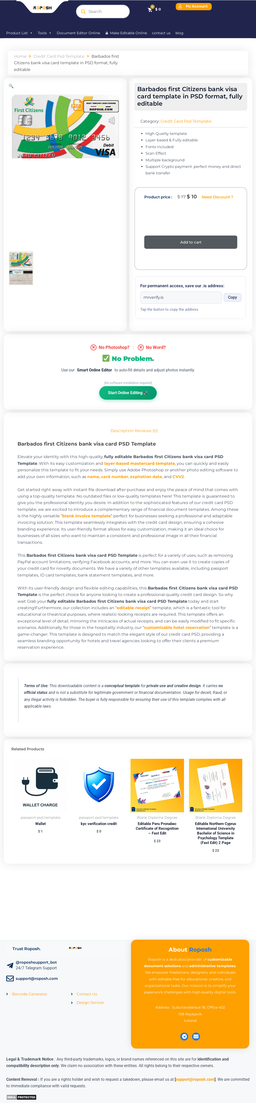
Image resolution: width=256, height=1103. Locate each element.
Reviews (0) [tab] (146, 430)
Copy (232, 297)
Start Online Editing (128, 392)
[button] (11, 86)
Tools (45, 33)
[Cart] (154, 9)
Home (20, 56)
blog (180, 33)
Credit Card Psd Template (59, 56)
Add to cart (191, 242)
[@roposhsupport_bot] (10, 965)
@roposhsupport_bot (36, 962)
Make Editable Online (128, 33)
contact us (161, 33)
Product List (19, 33)
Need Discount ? (217, 197)
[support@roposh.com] (10, 978)
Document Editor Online (78, 33)
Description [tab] (122, 430)
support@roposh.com (37, 978)
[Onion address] (181, 297)
